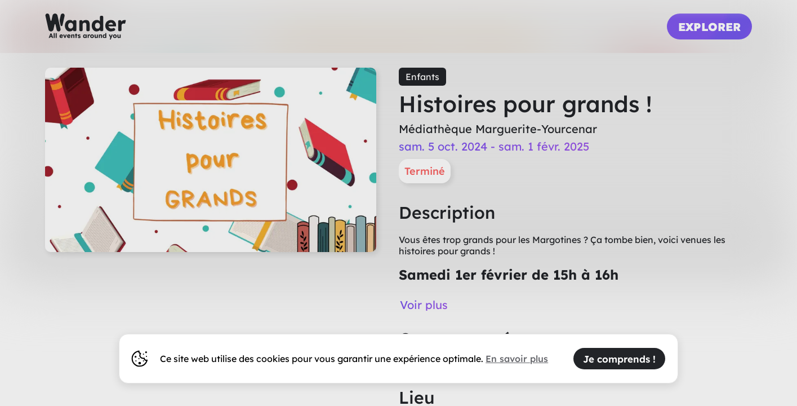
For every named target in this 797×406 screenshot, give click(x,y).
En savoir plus (517, 358)
